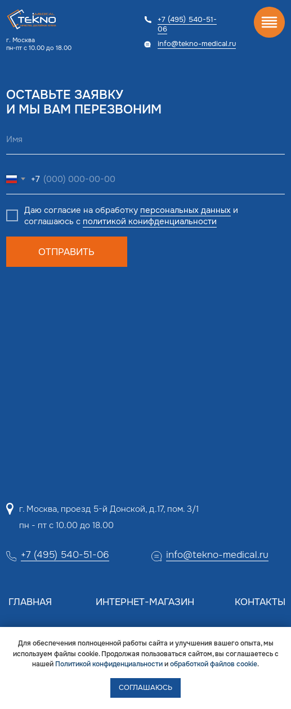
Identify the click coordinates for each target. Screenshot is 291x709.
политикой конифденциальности (150, 221)
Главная (30, 602)
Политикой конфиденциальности (109, 664)
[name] (145, 139)
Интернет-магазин (145, 602)
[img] (269, 22)
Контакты (260, 602)
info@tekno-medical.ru (197, 43)
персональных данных (185, 210)
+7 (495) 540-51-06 (187, 24)
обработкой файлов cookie (213, 664)
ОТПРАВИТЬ (66, 252)
